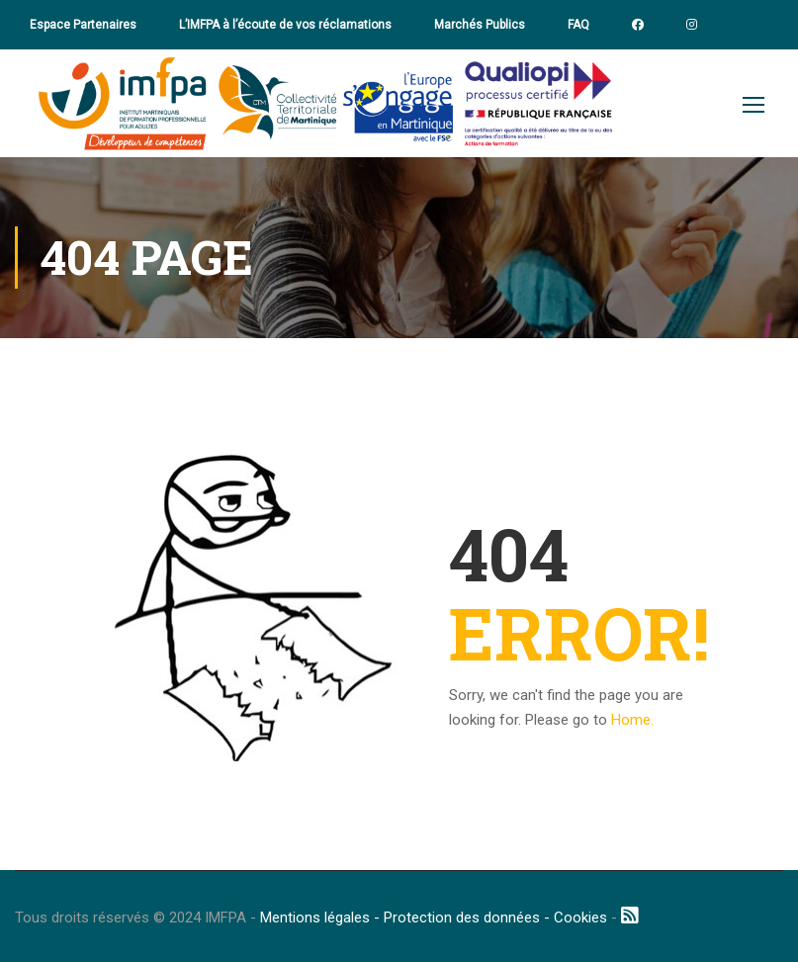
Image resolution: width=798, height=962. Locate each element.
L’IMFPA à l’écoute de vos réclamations (285, 25)
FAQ (578, 25)
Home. (632, 720)
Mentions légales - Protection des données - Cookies (433, 917)
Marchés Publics (479, 25)
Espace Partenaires (83, 25)
